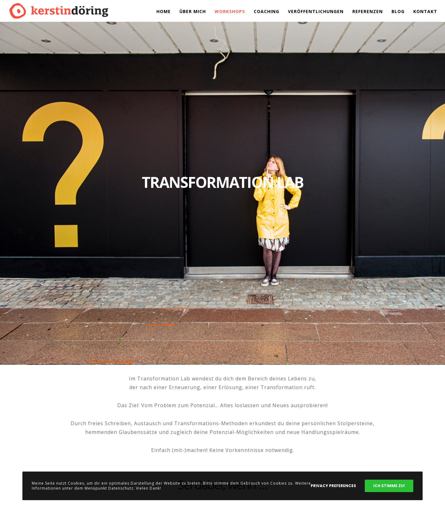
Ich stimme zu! (389, 485)
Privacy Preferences (333, 485)
